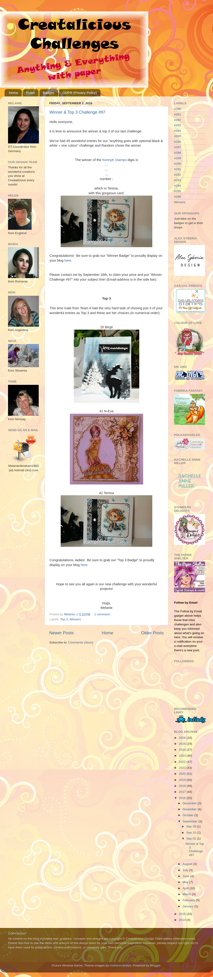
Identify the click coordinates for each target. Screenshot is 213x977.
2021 (183, 767)
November (190, 809)
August (188, 864)
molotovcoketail (120, 965)
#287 (177, 147)
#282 (177, 120)
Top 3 (64, 619)
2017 (183, 792)
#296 (177, 196)
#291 (177, 169)
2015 (183, 914)
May (186, 882)
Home (13, 93)
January (188, 906)
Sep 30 (191, 826)
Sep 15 (191, 832)
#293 (177, 180)
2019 (183, 780)
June (186, 876)
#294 (177, 185)
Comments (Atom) (80, 642)
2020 (183, 773)
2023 (183, 755)
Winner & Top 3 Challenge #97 (77, 112)
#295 (177, 191)
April (186, 888)
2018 (183, 786)
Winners (75, 619)
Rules (30, 93)
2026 (183, 737)
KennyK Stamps (114, 160)
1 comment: (102, 614)
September (191, 821)
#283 (177, 125)
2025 (183, 743)
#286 (177, 141)
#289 (177, 158)
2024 (183, 749)
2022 (183, 762)
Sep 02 (191, 838)
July (186, 870)
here (67, 260)
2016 (183, 798)
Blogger (155, 965)
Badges (49, 93)
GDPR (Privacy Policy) (79, 93)
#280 (177, 109)
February (189, 900)
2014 (183, 920)
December (190, 803)
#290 (177, 163)
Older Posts (152, 632)
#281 (177, 114)
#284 (177, 130)
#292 (177, 174)
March (187, 894)
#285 (177, 136)
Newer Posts (61, 632)
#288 (177, 152)
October (188, 815)
